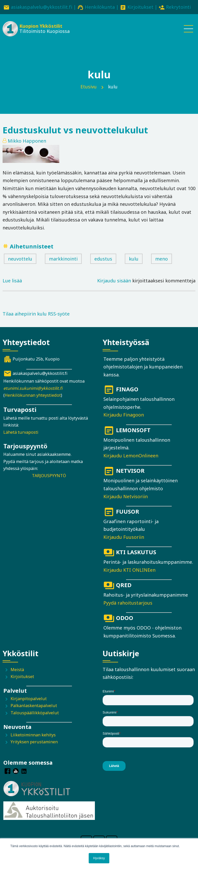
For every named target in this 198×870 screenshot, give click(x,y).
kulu (133, 259)
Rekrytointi (178, 7)
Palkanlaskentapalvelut (34, 705)
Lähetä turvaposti (20, 432)
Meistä (17, 669)
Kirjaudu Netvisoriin (125, 496)
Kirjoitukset (140, 7)
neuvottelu (20, 259)
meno (161, 259)
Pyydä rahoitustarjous (127, 603)
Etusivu (88, 87)
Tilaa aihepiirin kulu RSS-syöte (36, 314)
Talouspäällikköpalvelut (35, 713)
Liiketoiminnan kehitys (33, 735)
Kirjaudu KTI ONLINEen (129, 570)
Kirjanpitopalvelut (29, 698)
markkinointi (63, 259)
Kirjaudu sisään (114, 280)
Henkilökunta (100, 7)
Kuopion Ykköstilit (40, 26)
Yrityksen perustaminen (34, 742)
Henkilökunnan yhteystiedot (33, 395)
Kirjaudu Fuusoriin (123, 537)
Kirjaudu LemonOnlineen (130, 455)
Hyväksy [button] (99, 858)
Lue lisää (12, 281)
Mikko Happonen (27, 141)
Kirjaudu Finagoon (123, 415)
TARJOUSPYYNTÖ (49, 475)
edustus (103, 259)
